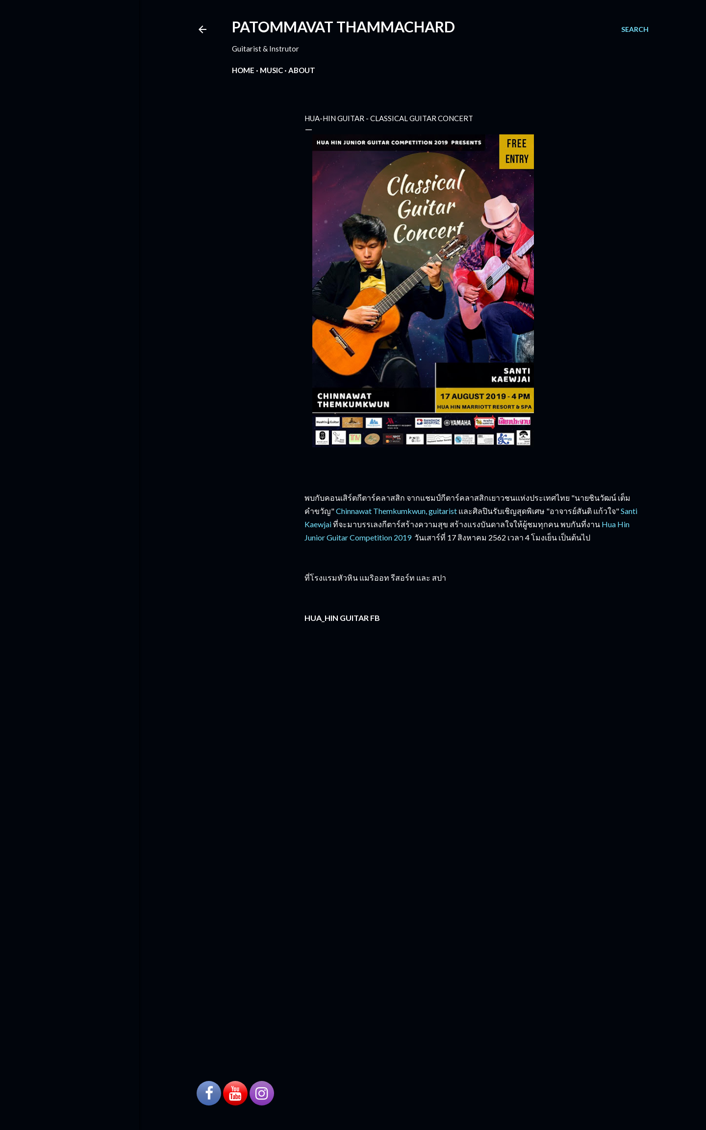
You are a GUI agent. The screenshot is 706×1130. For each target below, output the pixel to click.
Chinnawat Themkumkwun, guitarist (396, 510)
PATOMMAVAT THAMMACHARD (343, 26)
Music (271, 70)
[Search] (635, 29)
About (301, 70)
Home (243, 70)
